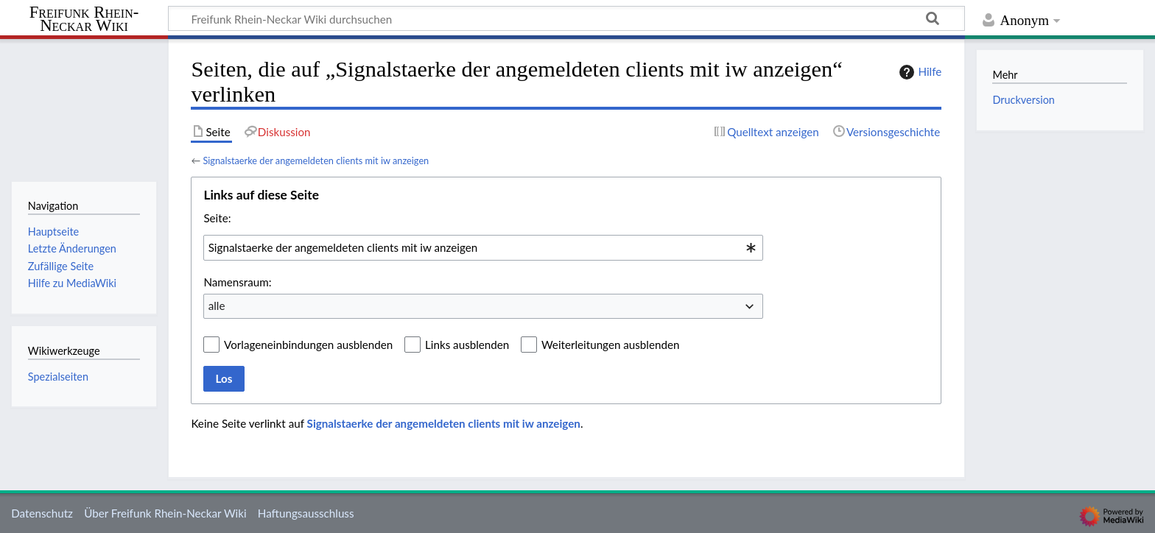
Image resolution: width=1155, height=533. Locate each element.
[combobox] (483, 247)
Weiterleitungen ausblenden (610, 344)
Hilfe (918, 72)
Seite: (217, 218)
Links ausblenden (467, 344)
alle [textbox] (216, 305)
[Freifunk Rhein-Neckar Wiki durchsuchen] (566, 18)
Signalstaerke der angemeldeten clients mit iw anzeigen (316, 160)
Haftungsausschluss (306, 513)
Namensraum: (237, 282)
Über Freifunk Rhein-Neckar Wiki (165, 513)
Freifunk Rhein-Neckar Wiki (84, 19)
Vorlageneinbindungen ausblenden (308, 344)
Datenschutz (42, 513)
